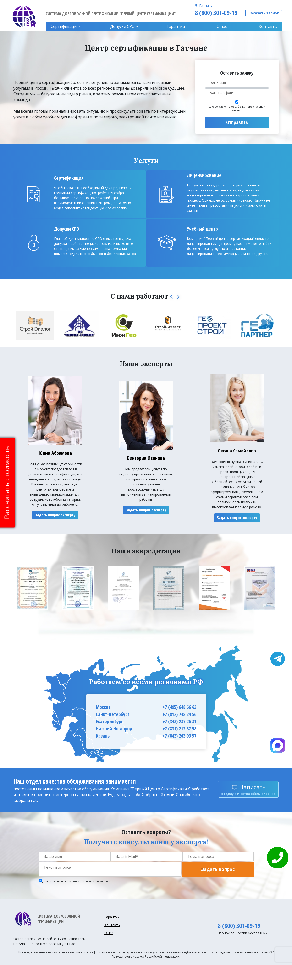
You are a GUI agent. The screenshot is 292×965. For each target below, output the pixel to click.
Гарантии (176, 26)
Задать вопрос (218, 869)
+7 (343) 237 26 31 (179, 721)
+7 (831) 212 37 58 (179, 728)
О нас (222, 26)
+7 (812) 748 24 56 (179, 714)
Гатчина (206, 5)
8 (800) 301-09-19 (216, 12)
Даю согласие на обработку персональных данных (237, 108)
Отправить (237, 122)
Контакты (268, 26)
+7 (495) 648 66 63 (179, 707)
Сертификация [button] (64, 26)
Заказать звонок (263, 13)
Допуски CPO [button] (122, 26)
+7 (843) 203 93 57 (179, 736)
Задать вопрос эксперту (55, 515)
